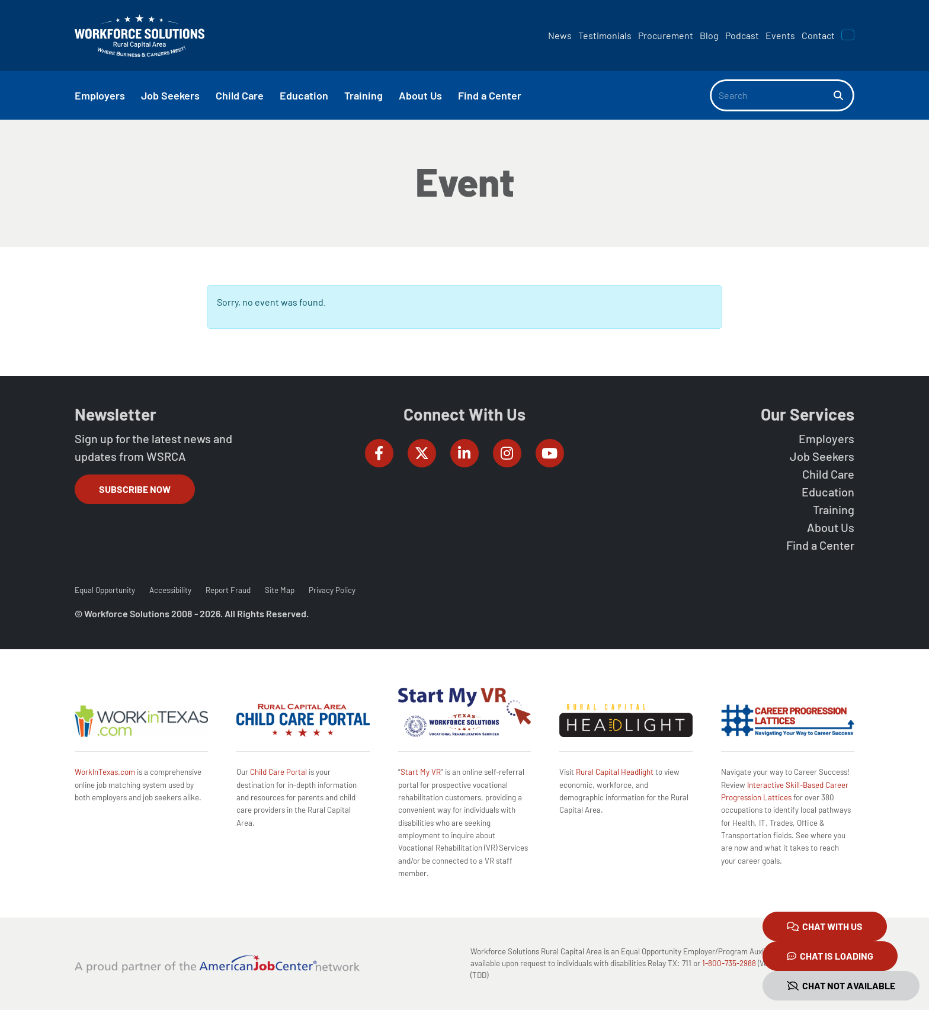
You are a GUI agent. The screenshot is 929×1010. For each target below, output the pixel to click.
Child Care (828, 474)
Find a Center (820, 545)
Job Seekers (822, 456)
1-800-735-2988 (729, 963)
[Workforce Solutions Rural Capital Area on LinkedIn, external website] (464, 453)
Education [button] (304, 95)
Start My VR (421, 772)
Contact (818, 35)
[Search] (772, 95)
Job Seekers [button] (170, 95)
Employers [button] (100, 95)
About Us (830, 527)
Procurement (665, 35)
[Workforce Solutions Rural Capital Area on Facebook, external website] (379, 453)
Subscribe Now (135, 489)
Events (780, 35)
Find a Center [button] (489, 95)
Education (828, 492)
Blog (709, 35)
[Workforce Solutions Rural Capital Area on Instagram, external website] (507, 453)
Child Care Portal (278, 772)
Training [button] (363, 95)
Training (833, 509)
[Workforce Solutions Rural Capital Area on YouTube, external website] (550, 453)
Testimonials (605, 35)
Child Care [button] (240, 95)
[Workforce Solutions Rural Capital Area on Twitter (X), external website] (422, 453)
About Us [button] (420, 95)
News (560, 35)
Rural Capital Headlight (614, 772)
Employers (826, 438)
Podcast (742, 35)
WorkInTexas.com (105, 772)
